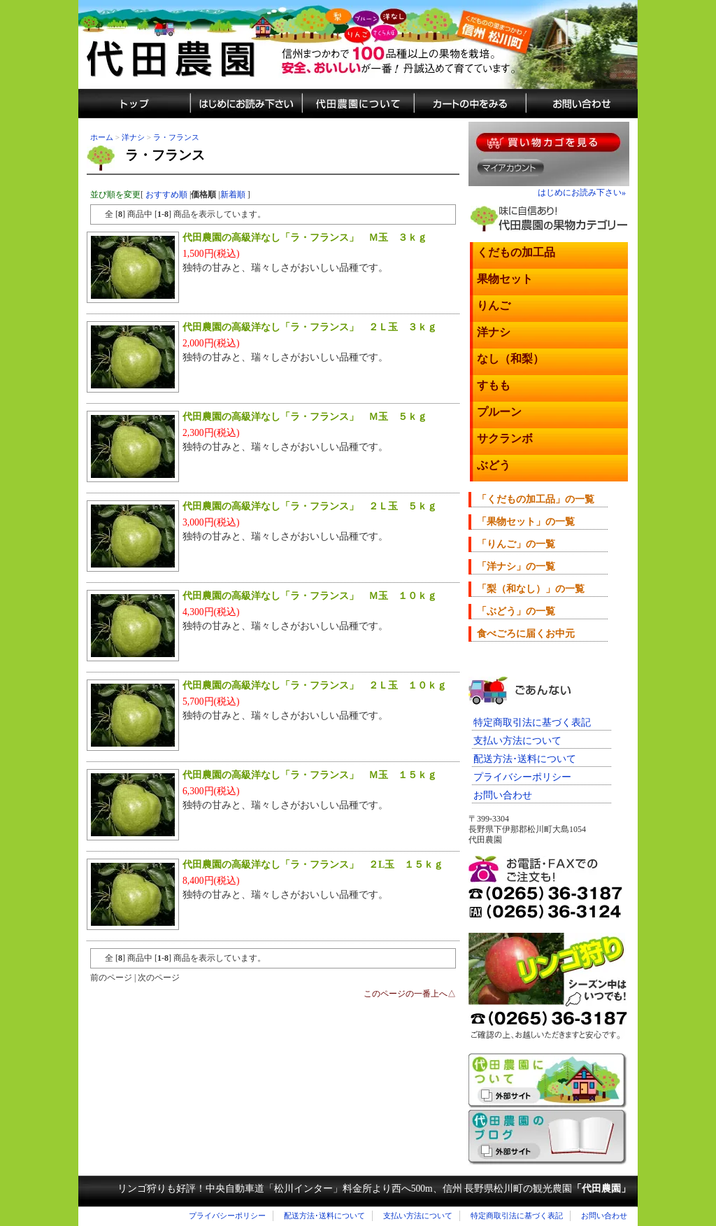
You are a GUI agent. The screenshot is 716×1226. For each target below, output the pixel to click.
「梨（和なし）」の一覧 (531, 589)
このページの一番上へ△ (410, 994)
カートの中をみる (470, 103)
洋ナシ (133, 137)
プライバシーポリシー (522, 777)
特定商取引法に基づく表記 (532, 722)
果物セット (505, 279)
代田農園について (358, 103)
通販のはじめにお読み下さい (246, 103)
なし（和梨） (510, 359)
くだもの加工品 (516, 252)
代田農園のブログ (547, 1137)
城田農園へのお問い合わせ (582, 103)
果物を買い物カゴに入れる (548, 142)
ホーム (101, 137)
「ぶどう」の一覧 (516, 611)
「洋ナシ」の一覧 (516, 566)
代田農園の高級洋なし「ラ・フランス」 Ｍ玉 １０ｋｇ (309, 596)
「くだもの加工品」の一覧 (535, 499)
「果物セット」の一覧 (526, 521)
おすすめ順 (166, 194)
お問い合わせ (502, 795)
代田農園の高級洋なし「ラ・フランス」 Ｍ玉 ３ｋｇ (304, 237)
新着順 (232, 194)
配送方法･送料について (524, 759)
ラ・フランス (176, 137)
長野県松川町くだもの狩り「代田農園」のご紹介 (548, 1080)
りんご (493, 305)
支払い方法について (517, 740)
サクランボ (505, 438)
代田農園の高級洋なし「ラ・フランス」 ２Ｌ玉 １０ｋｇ (314, 685)
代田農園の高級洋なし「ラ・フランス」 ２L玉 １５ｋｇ (312, 864)
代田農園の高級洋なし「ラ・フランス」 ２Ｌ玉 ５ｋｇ (309, 506)
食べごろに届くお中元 (526, 633)
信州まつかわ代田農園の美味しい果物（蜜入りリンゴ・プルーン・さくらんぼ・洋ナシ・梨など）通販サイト (358, 44)
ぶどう (493, 465)
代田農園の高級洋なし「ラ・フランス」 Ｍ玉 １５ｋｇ (309, 775)
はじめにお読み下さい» (582, 192)
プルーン (499, 412)
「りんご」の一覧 (516, 544)
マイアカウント (511, 167)
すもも (493, 385)
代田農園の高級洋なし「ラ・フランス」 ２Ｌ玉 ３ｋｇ (309, 327)
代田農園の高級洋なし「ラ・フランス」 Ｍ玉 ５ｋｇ (304, 416)
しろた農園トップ (134, 103)
